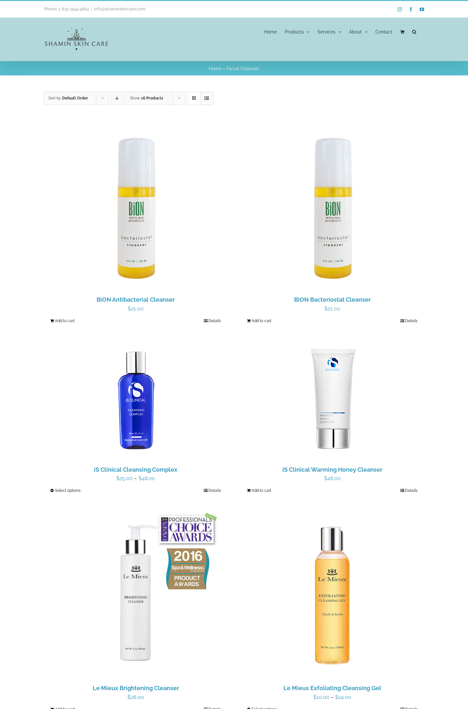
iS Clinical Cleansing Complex (135, 469)
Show (146, 98)
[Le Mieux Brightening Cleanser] (136, 594)
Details (214, 321)
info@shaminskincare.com (119, 9)
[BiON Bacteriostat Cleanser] (332, 206)
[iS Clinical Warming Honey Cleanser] (332, 400)
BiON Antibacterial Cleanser (136, 299)
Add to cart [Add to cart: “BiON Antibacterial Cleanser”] (65, 321)
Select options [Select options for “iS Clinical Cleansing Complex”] (68, 490)
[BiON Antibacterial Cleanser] (136, 206)
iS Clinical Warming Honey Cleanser (332, 469)
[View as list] (207, 98)
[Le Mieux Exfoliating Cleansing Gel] (332, 594)
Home (215, 68)
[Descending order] (117, 98)
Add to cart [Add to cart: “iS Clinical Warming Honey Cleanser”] (261, 490)
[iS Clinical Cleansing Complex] (136, 400)
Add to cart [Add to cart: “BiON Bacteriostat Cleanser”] (261, 321)
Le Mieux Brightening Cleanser (136, 688)
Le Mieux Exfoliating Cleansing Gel (332, 688)
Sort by (68, 98)
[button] (414, 31)
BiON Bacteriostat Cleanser (332, 299)
